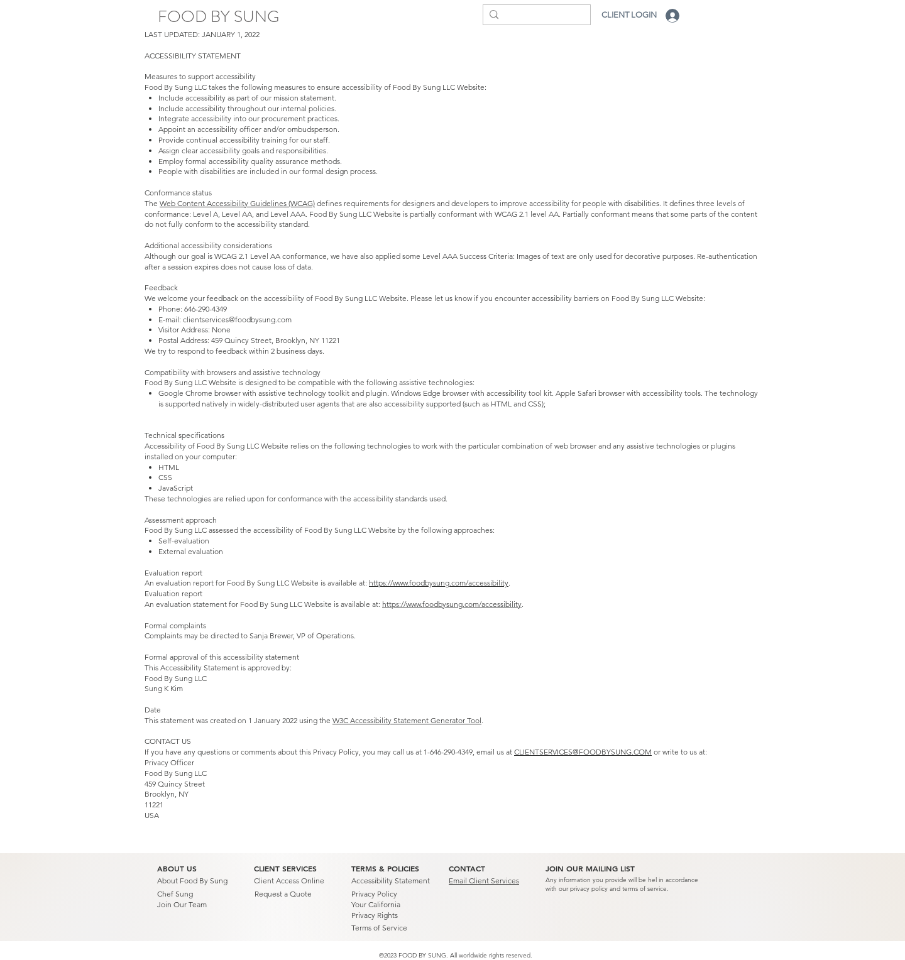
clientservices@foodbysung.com (237, 319)
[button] (590, 869)
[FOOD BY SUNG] (218, 17)
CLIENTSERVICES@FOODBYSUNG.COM (583, 751)
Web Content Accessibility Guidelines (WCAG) (237, 203)
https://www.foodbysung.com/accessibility (438, 582)
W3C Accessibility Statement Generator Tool (406, 720)
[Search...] (533, 17)
